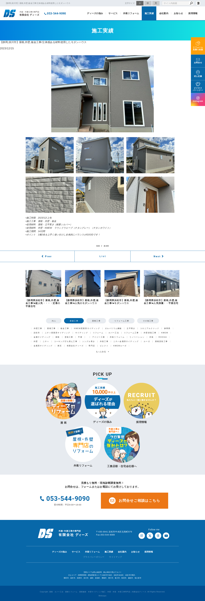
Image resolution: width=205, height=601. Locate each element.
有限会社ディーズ (75, 346)
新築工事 (74, 321)
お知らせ (178, 13)
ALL (54, 321)
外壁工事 (38, 328)
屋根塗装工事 (161, 341)
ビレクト (104, 346)
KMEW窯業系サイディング (87, 328)
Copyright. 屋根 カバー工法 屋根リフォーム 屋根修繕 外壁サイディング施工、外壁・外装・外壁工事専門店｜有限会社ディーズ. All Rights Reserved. (102, 592)
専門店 (92, 346)
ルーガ (147, 341)
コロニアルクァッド (149, 328)
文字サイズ (130, 3)
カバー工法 (113, 333)
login (198, 3)
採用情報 (192, 13)
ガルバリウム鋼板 (113, 328)
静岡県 (167, 328)
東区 (59, 346)
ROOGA (163, 337)
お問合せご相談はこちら (134, 500)
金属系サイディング (43, 346)
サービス (113, 13)
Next (157, 256)
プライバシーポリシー (93, 557)
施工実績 (149, 13)
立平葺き (131, 328)
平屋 (80, 337)
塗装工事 (69, 337)
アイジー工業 (98, 337)
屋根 (57, 337)
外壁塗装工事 (150, 333)
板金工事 (65, 328)
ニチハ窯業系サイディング (57, 333)
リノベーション (137, 337)
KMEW (164, 333)
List (102, 256)
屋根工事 (96, 321)
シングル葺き (88, 341)
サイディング (81, 333)
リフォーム (98, 333)
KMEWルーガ (120, 346)
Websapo (102, 596)
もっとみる (102, 352)
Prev (48, 256)
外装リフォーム (131, 13)
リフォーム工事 (121, 321)
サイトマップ (115, 557)
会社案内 (163, 13)
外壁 (36, 341)
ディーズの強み (95, 13)
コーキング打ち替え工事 (65, 341)
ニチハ (46, 341)
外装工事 (104, 341)
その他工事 (148, 321)
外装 (151, 337)
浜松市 (37, 333)
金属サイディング (42, 337)
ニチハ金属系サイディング (126, 341)
